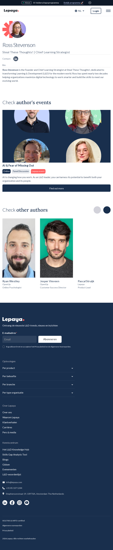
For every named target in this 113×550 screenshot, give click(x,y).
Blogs (5, 459)
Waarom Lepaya (10, 417)
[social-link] (4, 502)
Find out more (56, 188)
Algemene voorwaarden (12, 525)
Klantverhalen (9, 422)
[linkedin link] (15, 58)
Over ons (7, 412)
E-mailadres (9, 332)
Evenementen (9, 469)
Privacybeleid (7, 530)
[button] (80, 11)
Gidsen (6, 464)
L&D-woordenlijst (11, 474)
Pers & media (9, 432)
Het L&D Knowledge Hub (15, 449)
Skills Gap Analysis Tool (14, 454)
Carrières (7, 427)
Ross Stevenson (10, 69)
